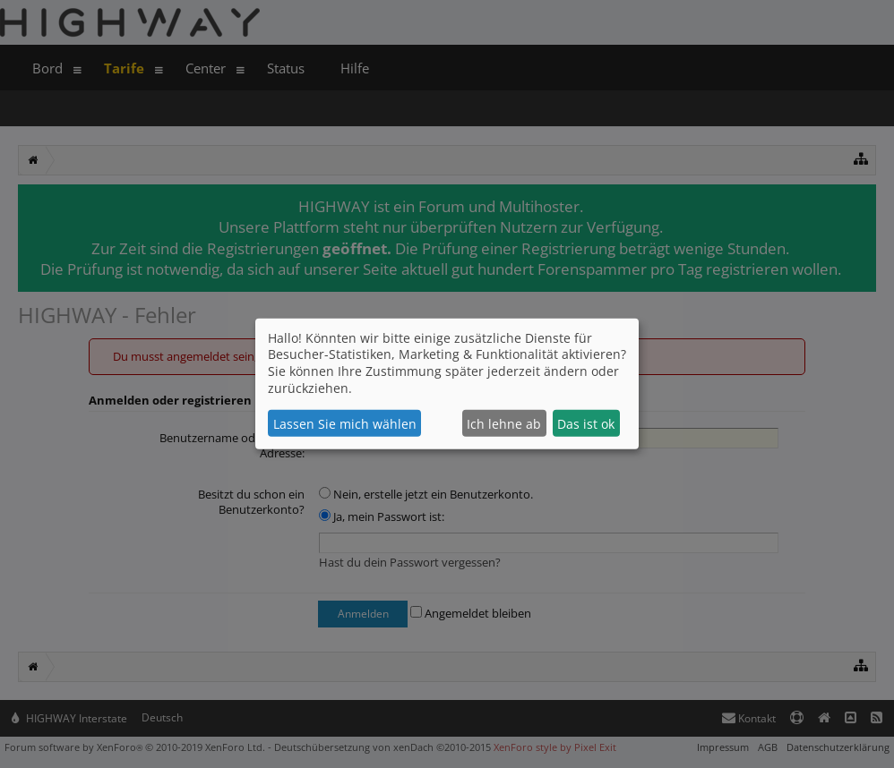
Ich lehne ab (504, 423)
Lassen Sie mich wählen (345, 423)
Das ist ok (586, 423)
